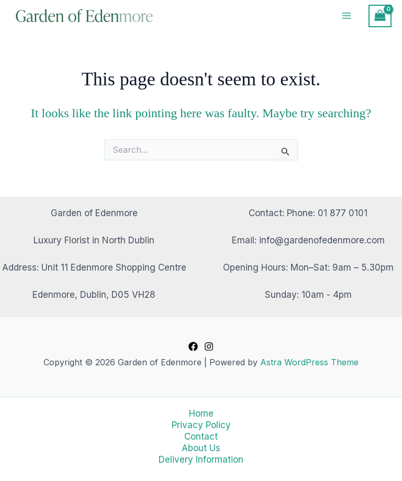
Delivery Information (201, 459)
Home (201, 413)
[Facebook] (193, 346)
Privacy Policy (201, 425)
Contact (201, 436)
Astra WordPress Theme (309, 362)
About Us (201, 448)
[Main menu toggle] (347, 16)
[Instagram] (209, 346)
